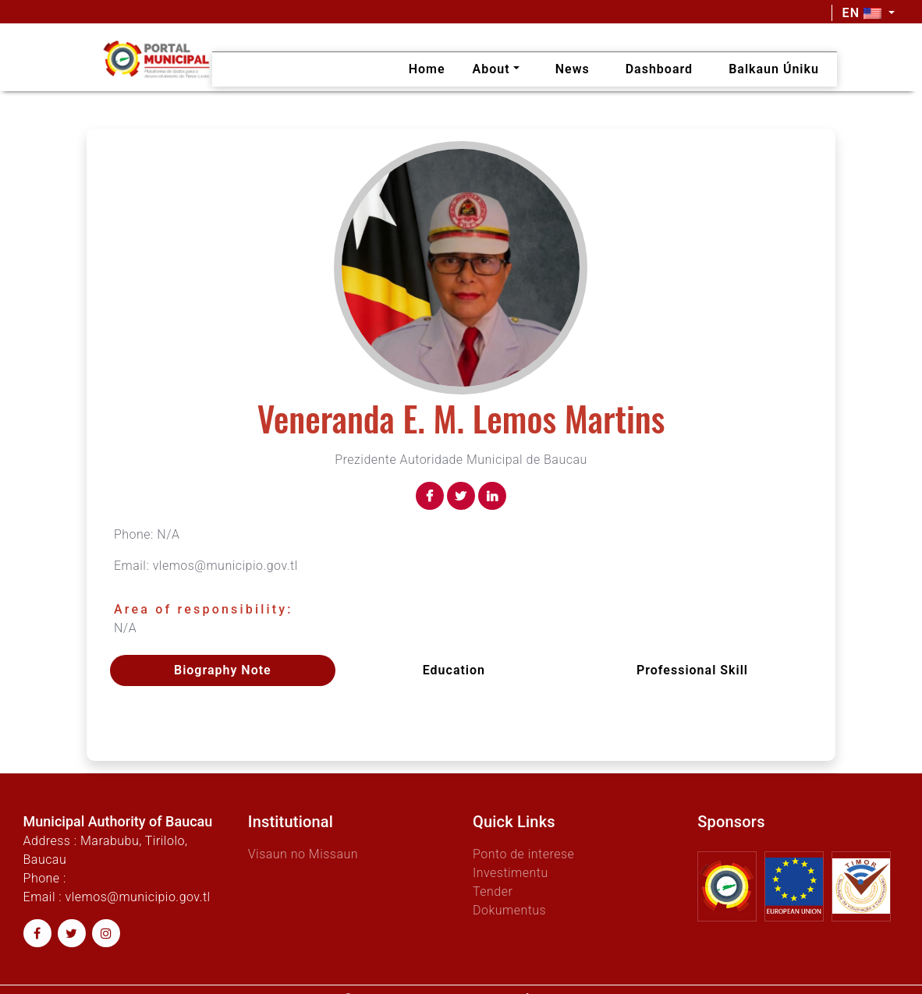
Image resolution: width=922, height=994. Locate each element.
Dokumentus (509, 910)
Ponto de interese (523, 854)
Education (454, 670)
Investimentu (510, 872)
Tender (492, 891)
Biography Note (222, 670)
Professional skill (692, 670)
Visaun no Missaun (303, 854)
